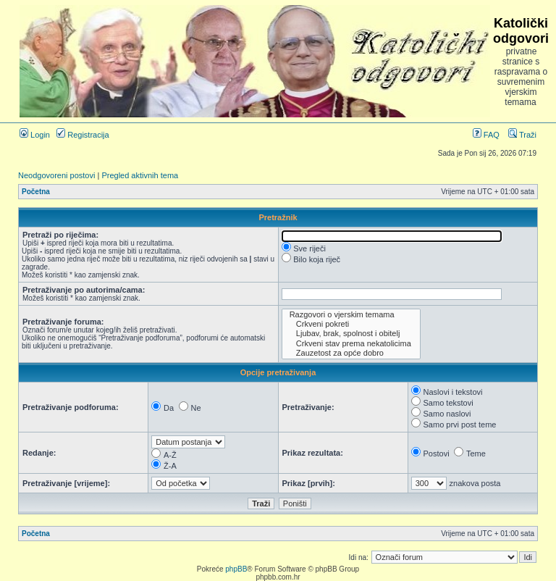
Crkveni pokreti (351, 324)
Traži (522, 134)
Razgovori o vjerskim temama (351, 314)
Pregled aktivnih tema (139, 175)
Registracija (82, 134)
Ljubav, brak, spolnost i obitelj (351, 333)
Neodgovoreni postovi (56, 175)
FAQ (486, 134)
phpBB (236, 569)
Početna (36, 192)
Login (35, 134)
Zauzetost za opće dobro (351, 353)
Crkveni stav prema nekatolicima (351, 343)
